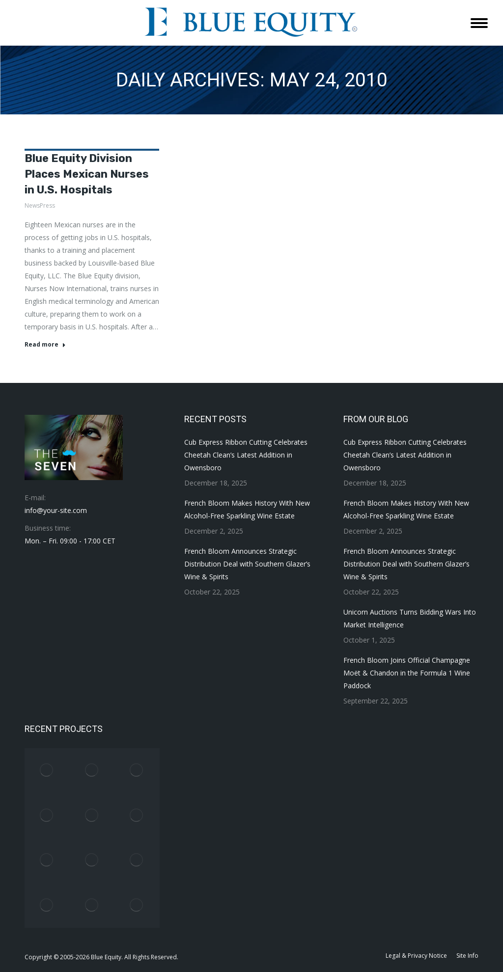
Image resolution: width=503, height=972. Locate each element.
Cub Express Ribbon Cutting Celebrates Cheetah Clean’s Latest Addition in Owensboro (245, 454)
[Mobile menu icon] (479, 23)
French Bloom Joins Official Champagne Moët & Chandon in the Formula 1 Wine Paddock (406, 672)
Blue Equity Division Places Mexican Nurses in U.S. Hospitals (87, 174)
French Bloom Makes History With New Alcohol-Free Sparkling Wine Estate (247, 509)
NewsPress (40, 205)
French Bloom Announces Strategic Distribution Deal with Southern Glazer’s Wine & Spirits (247, 563)
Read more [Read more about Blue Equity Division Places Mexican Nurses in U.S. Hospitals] (45, 345)
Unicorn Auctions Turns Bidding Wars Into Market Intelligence (409, 618)
